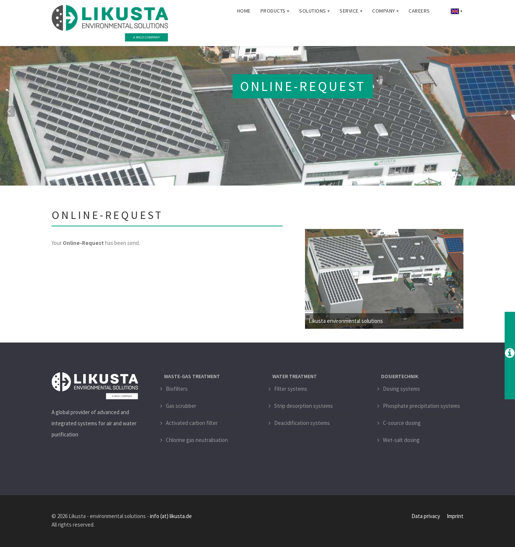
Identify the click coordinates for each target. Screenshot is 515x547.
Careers (419, 26)
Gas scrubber (181, 405)
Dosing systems (401, 388)
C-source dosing (402, 422)
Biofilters (177, 388)
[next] (505, 111)
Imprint (455, 516)
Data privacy (425, 516)
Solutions (314, 26)
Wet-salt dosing (401, 439)
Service (351, 26)
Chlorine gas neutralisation (197, 439)
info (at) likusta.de (171, 516)
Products (275, 26)
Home (244, 26)
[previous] (9, 111)
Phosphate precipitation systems (421, 405)
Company (385, 26)
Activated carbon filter (192, 422)
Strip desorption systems (303, 405)
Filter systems (290, 388)
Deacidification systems (302, 422)
